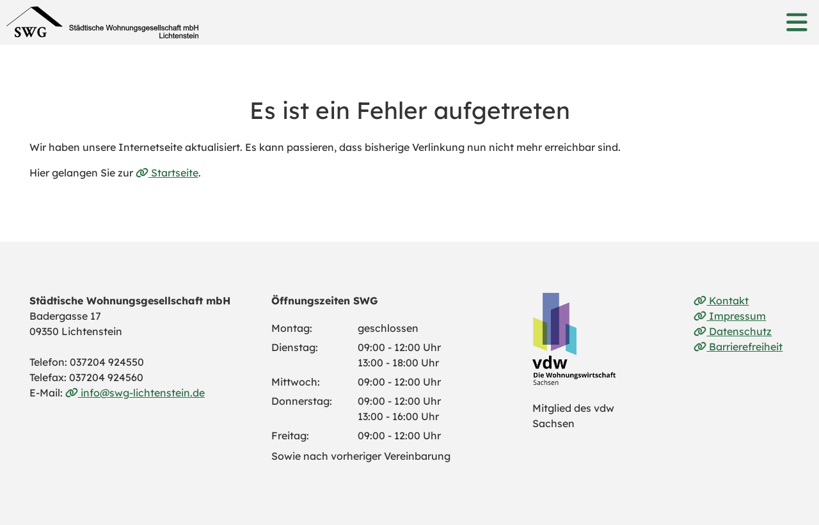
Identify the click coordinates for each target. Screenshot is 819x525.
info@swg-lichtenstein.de (135, 392)
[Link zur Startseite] (102, 22)
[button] (797, 22)
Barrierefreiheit (738, 346)
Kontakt (721, 300)
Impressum (730, 316)
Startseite (167, 172)
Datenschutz (733, 331)
